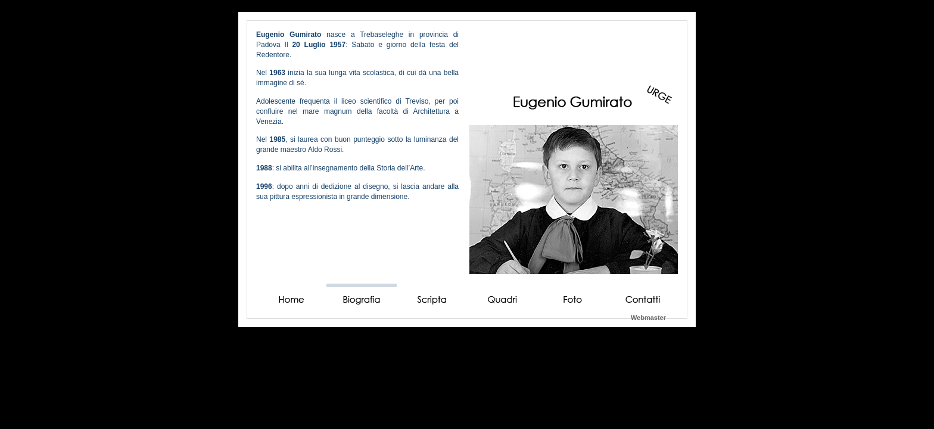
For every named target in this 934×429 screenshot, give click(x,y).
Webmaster (648, 317)
